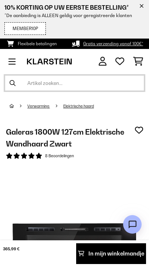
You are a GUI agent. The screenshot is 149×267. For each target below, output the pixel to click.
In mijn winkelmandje (111, 253)
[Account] (102, 61)
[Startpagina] (18, 106)
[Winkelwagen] (138, 61)
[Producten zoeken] (74, 83)
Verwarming (38, 106)
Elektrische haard (78, 106)
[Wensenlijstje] (119, 61)
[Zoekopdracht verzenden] (13, 83)
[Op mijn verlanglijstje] (139, 130)
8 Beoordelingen (59, 156)
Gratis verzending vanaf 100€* (113, 43)
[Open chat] (132, 224)
